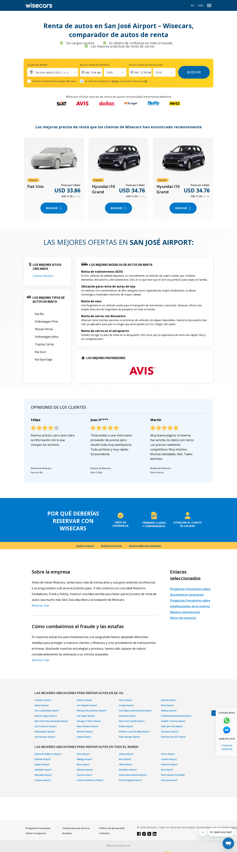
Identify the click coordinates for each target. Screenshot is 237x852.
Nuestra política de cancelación (145, 545)
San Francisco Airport (46, 726)
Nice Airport (125, 759)
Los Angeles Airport (87, 705)
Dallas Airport (126, 726)
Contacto (104, 833)
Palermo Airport (169, 764)
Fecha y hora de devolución (146, 64)
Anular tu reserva (85, 545)
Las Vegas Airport (86, 715)
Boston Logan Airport (46, 715)
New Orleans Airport (87, 726)
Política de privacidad (112, 828)
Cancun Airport (43, 276)
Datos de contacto (183, 618)
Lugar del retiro (37, 64)
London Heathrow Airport (90, 780)
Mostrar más (40, 606)
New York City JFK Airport (132, 721)
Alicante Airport (85, 769)
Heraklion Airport (128, 769)
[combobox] (106, 72)
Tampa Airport (126, 705)
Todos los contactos (226, 747)
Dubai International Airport (133, 774)
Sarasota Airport (169, 731)
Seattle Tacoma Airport (173, 721)
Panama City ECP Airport (173, 736)
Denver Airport (84, 700)
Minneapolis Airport (45, 731)
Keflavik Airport (43, 759)
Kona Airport (167, 705)
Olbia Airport (125, 764)
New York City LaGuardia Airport (51, 721)
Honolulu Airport (127, 715)
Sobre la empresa (36, 833)
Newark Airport (85, 731)
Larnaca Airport (43, 780)
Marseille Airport (43, 774)
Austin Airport (84, 736)
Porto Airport (168, 754)
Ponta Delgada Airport (130, 780)
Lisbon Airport (126, 754)
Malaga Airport (84, 759)
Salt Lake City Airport (172, 726)
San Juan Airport (169, 780)
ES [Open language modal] (192, 5)
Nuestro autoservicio (185, 612)
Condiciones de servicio (76, 828)
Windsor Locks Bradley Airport (134, 731)
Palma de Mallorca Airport (48, 754)
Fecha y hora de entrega (94, 64)
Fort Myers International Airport (135, 710)
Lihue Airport (125, 700)
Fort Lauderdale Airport (47, 710)
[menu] (209, 5)
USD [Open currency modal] (200, 5)
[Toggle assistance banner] (213, 713)
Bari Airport (167, 769)
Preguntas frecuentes (38, 828)
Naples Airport (42, 764)
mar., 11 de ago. (143, 72)
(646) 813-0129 (227, 738)
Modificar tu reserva (111, 545)
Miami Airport (42, 705)
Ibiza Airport (83, 764)
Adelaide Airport (43, 769)
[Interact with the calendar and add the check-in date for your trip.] (91, 72)
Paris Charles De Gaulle (173, 774)
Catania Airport (169, 759)
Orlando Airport (43, 700)
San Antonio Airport (45, 736)
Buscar (194, 72)
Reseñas (67, 833)
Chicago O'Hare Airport (89, 721)
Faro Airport (83, 754)
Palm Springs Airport (129, 736)
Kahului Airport (168, 700)
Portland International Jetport (176, 715)
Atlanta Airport (169, 710)
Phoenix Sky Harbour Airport (91, 710)
